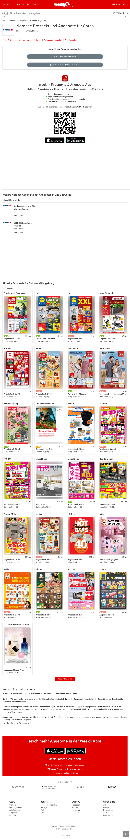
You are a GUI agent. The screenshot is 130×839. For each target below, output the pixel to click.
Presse (106, 807)
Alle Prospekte (71, 40)
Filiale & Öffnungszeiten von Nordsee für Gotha (21, 40)
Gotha (4, 20)
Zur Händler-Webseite (65, 57)
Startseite (13, 805)
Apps (125, 4)
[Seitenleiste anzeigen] (126, 834)
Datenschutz (108, 810)
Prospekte (8, 4)
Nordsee (19, 31)
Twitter (75, 807)
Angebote (13, 813)
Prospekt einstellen (49, 805)
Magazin (115, 4)
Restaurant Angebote (18, 20)
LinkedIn (75, 813)
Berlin (71, 6)
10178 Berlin (118, 13)
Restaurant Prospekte (53, 40)
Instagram (76, 810)
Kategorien (32, 4)
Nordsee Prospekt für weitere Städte (18, 723)
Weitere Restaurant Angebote (64, 65)
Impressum (108, 815)
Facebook (76, 805)
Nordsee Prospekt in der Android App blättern (65, 765)
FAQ (42, 810)
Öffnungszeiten (15, 807)
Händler (20, 4)
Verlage (44, 807)
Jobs (105, 805)
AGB (105, 813)
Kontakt (44, 813)
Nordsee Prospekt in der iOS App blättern (65, 769)
